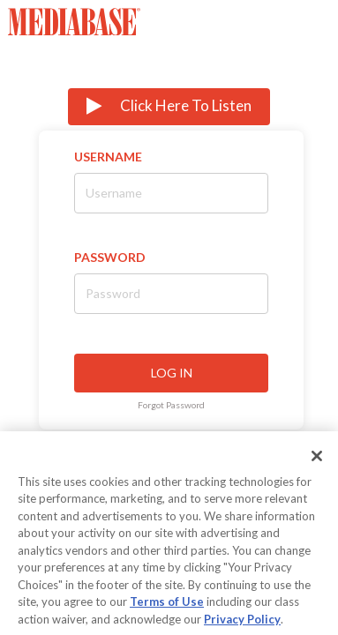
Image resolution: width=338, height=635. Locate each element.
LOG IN (171, 372)
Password (110, 257)
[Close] (316, 464)
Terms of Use (167, 611)
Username (108, 156)
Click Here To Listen (169, 106)
